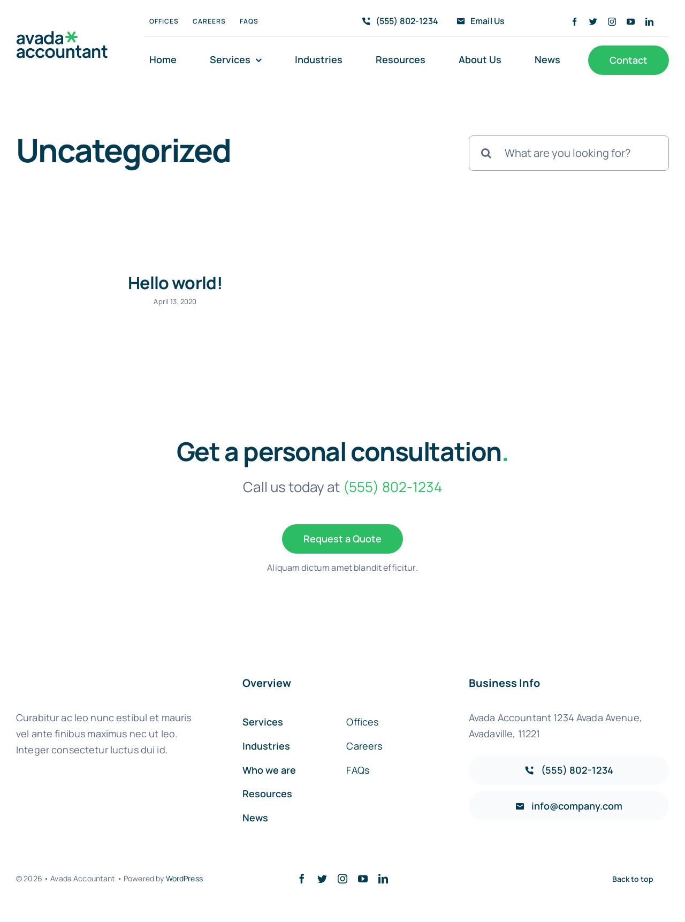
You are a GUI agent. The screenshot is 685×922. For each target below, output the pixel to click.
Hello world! (175, 282)
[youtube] (631, 22)
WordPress (184, 878)
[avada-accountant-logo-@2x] (62, 35)
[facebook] (574, 22)
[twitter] (593, 22)
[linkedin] (649, 22)
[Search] (486, 153)
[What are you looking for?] (569, 153)
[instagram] (612, 22)
